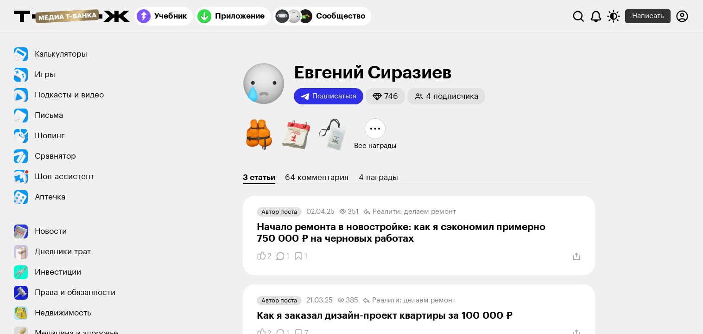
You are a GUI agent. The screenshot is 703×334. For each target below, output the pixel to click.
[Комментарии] (282, 256)
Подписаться (328, 96)
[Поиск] (578, 16)
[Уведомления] (596, 16)
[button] (385, 96)
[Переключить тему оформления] (614, 16)
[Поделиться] (576, 256)
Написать (648, 16)
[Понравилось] (263, 256)
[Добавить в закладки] (300, 256)
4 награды (378, 177)
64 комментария (316, 177)
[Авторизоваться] (682, 16)
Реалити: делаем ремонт (409, 212)
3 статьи (259, 177)
